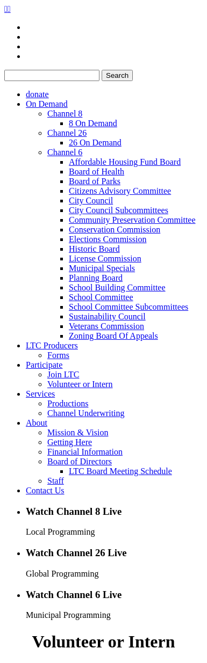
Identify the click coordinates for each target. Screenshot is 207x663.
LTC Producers (52, 345)
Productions (67, 403)
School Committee (101, 297)
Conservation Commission (114, 229)
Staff (55, 480)
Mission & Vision (77, 432)
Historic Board (94, 248)
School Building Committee (117, 287)
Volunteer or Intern (79, 384)
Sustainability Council (107, 316)
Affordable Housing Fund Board (125, 161)
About (36, 422)
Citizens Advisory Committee (120, 190)
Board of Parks (94, 181)
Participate (44, 364)
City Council (91, 200)
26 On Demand (95, 142)
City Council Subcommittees (118, 210)
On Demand (47, 103)
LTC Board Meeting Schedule (120, 471)
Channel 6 (64, 152)
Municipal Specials (102, 268)
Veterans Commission (106, 326)
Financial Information (85, 451)
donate (37, 94)
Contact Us (45, 490)
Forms (58, 355)
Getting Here (69, 442)
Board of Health (96, 171)
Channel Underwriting (86, 413)
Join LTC (63, 374)
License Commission (105, 258)
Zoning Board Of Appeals (113, 335)
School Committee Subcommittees (128, 306)
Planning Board (96, 277)
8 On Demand (93, 123)
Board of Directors (79, 461)
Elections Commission (107, 239)
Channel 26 (67, 132)
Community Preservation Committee (132, 219)
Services (40, 393)
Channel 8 (64, 113)
